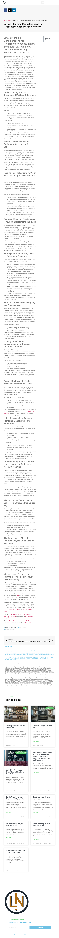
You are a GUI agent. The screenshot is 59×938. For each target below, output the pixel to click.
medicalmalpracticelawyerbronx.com (10, 670)
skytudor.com (38, 665)
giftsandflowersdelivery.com (16, 663)
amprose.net (35, 669)
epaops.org (26, 685)
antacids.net (44, 667)
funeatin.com (43, 681)
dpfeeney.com (45, 678)
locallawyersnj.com (35, 668)
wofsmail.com (52, 672)
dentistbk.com (30, 679)
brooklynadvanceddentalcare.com (32, 674)
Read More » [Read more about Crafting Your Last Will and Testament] (9, 739)
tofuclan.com (39, 681)
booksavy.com (41, 673)
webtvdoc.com (35, 666)
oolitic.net (45, 666)
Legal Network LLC (26, 935)
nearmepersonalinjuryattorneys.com (21, 680)
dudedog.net (14, 665)
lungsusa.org (45, 682)
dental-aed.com (48, 668)
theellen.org (34, 673)
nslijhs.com (24, 667)
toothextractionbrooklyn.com (39, 680)
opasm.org (46, 683)
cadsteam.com (25, 673)
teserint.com (10, 681)
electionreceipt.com (37, 683)
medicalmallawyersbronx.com (42, 670)
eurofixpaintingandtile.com (13, 676)
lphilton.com (6, 671)
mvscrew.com (7, 668)
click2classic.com (13, 680)
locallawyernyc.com (16, 679)
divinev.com (17, 670)
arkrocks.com (32, 682)
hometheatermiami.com (31, 685)
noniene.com (31, 666)
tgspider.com (28, 667)
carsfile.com (26, 678)
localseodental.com (11, 674)
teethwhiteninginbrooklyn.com (27, 677)
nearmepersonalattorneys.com (18, 677)
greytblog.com (16, 683)
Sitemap (14, 935)
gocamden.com (30, 669)
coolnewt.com (42, 684)
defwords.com (26, 669)
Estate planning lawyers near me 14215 (41, 825)
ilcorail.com (31, 676)
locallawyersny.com (47, 680)
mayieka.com (26, 665)
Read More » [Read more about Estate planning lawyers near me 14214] (9, 837)
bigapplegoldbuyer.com (20, 681)
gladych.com (11, 667)
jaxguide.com (15, 671)
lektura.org (31, 667)
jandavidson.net (42, 685)
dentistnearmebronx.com (20, 669)
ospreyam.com (40, 667)
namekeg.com (34, 665)
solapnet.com (30, 678)
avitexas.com (52, 673)
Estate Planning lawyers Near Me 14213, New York (15, 798)
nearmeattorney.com (12, 672)
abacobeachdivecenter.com (9, 666)
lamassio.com (7, 684)
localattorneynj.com (11, 685)
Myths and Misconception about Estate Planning (15, 851)
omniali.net (42, 666)
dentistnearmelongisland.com (36, 677)
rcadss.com (49, 683)
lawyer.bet (28, 623)
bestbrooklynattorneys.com (49, 671)
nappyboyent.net (47, 685)
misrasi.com (30, 668)
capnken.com (22, 663)
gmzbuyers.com (20, 673)
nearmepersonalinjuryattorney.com (18, 682)
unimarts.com (26, 668)
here (18, 595)
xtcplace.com (19, 685)
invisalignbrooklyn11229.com (31, 680)
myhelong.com (11, 682)
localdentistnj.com (44, 663)
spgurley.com (7, 673)
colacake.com (14, 678)
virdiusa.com (47, 669)
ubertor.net (44, 668)
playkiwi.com (43, 679)
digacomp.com (42, 665)
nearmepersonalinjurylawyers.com (33, 670)
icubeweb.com (22, 679)
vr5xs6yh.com (21, 674)
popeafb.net (43, 671)
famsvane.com (7, 677)
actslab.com (6, 665)
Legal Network (23, 935)
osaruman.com (10, 671)
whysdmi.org (31, 672)
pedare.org (48, 663)
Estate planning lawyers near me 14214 (14, 825)
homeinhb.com (7, 679)
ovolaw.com (20, 683)
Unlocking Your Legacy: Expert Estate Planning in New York (15, 772)
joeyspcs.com (11, 679)
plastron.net (29, 671)
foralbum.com (7, 676)
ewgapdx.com (30, 673)
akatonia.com (28, 676)
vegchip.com (39, 663)
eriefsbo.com (7, 681)
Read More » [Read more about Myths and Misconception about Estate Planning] (9, 866)
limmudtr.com (41, 682)
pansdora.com (37, 682)
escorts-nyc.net (40, 674)
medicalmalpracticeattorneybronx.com (10, 669)
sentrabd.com (7, 667)
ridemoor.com (25, 674)
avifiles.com (26, 679)
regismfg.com (34, 679)
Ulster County (16, 609)
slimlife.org (49, 666)
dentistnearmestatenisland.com (36, 671)
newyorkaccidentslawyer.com (9, 683)
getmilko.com (7, 682)
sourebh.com (20, 667)
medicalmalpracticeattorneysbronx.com (28, 683)
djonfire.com (23, 685)
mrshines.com (7, 672)
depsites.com (42, 683)
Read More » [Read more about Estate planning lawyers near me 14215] (36, 839)
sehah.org (15, 685)
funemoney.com (20, 684)
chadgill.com (26, 663)
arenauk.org (39, 666)
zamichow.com (15, 666)
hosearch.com (47, 679)
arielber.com (24, 676)
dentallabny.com (11, 677)
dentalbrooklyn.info (47, 673)
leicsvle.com (33, 684)
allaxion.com (49, 670)
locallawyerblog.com (21, 668)
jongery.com (18, 665)
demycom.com (35, 667)
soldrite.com (47, 681)
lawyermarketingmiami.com (24, 670)
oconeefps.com (35, 663)
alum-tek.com (40, 668)
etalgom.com (16, 673)
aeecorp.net (6, 663)
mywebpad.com (48, 667)
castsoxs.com (17, 674)
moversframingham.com (44, 677)
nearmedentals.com (50, 678)
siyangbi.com (52, 680)
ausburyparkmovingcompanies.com (37, 678)
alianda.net (10, 663)
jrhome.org (46, 684)
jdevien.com (37, 673)
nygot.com (51, 685)
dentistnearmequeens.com (19, 672)
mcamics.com (39, 669)
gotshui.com (16, 668)
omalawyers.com (11, 673)
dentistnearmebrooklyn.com (47, 676)
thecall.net (18, 671)
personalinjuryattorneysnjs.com (47, 674)
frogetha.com (22, 665)
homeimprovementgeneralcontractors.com (30, 681)
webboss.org (43, 669)
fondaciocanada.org (8, 680)
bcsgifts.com (26, 671)
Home (5, 20)
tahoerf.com (30, 665)
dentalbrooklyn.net (47, 672)
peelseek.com (38, 685)
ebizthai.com (6, 674)
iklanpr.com (10, 665)
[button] (42, 2)
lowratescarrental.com (37, 672)
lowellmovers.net (11, 668)
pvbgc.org (6, 685)
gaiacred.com (15, 681)
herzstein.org (27, 666)
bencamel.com (38, 679)
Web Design (19, 935)
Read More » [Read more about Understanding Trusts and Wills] (36, 741)
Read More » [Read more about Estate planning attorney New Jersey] (36, 812)
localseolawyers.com (26, 672)
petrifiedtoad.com (15, 667)
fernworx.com (20, 666)
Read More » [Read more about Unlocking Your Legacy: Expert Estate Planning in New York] (9, 786)
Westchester (8, 609)
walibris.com (26, 682)
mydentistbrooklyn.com (8, 678)
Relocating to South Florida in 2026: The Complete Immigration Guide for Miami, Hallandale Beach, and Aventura (42, 756)
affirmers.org (50, 684)
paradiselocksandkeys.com (20, 678)
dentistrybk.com (19, 676)
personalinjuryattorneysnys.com (13, 684)
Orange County (27, 609)
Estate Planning (9, 629)
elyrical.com (47, 665)
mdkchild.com (30, 663)
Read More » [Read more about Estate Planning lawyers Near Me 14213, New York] (9, 812)
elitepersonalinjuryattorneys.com (38, 676)
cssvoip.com (22, 671)
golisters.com (49, 682)
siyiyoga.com (51, 681)
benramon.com (25, 684)
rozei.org (23, 666)
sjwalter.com (42, 672)
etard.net (29, 682)
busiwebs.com (38, 684)
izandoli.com (30, 684)
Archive (10, 20)
